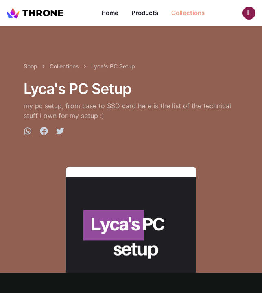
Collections (188, 13)
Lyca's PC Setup (113, 66)
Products (144, 13)
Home (109, 13)
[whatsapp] (28, 132)
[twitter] (60, 132)
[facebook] (44, 132)
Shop (30, 66)
